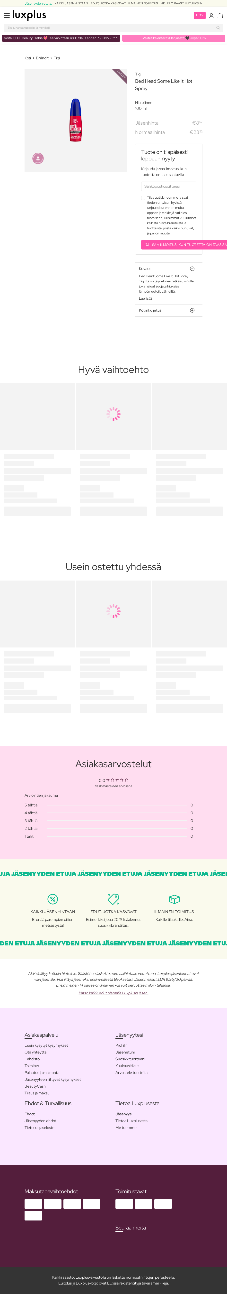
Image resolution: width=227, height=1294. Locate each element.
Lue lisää (145, 298)
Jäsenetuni (125, 1052)
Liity (200, 15)
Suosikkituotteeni (130, 1059)
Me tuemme (126, 1127)
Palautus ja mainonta (42, 1072)
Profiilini (121, 1045)
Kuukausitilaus (127, 1065)
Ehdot (30, 1114)
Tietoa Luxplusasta (131, 1120)
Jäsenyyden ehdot (40, 1120)
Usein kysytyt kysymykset (46, 1045)
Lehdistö (32, 1059)
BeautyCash (35, 1086)
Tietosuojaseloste (39, 1127)
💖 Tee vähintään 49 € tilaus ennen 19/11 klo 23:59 (61, 38)
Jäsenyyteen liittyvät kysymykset (53, 1079)
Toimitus (32, 1065)
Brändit (42, 58)
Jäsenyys (123, 1114)
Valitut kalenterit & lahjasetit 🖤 (174, 38)
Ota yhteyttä (35, 1052)
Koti (28, 58)
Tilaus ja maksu (37, 1093)
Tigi (57, 58)
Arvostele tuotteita (131, 1072)
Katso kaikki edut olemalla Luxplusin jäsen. (113, 993)
